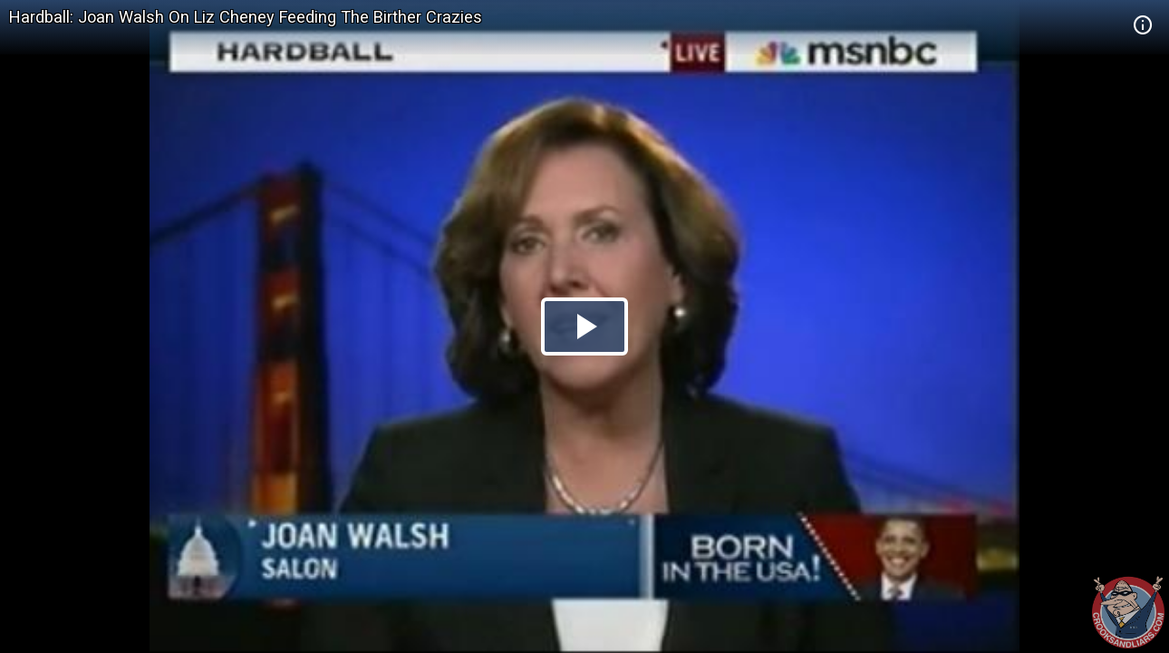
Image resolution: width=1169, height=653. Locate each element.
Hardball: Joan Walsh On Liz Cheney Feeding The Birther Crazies (245, 16)
